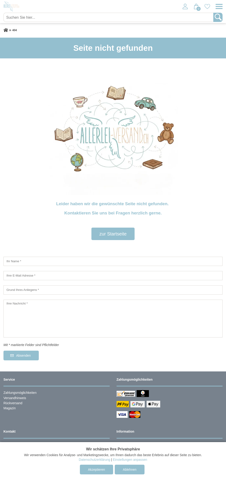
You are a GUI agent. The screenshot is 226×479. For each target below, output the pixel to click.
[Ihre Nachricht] (113, 318)
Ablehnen (129, 469)
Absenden (23, 355)
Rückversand (12, 403)
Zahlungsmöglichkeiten (19, 393)
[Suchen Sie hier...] (108, 17)
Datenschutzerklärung (94, 459)
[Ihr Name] (113, 261)
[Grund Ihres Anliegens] (113, 290)
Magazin (9, 408)
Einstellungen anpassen (130, 459)
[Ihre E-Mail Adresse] (113, 275)
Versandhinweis (14, 398)
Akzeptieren (96, 469)
